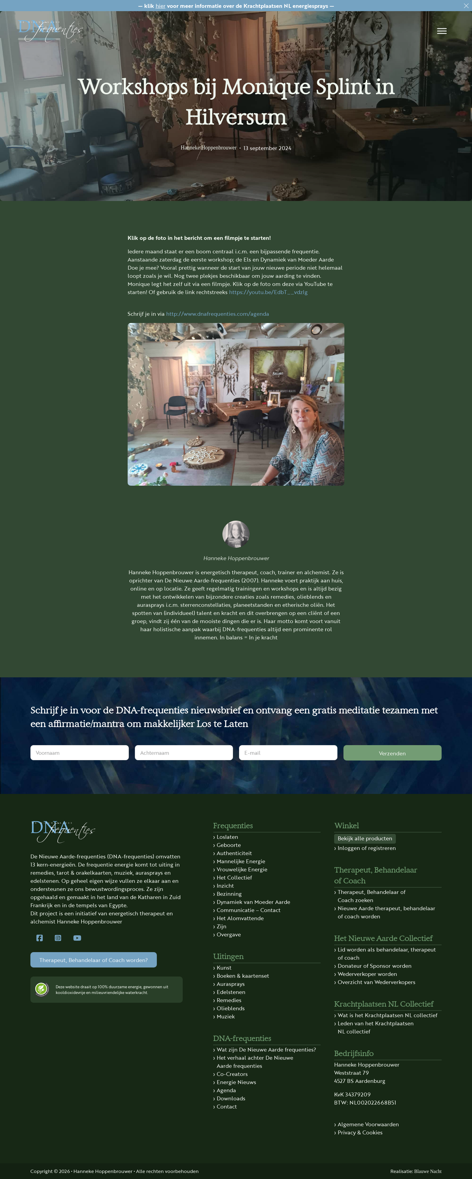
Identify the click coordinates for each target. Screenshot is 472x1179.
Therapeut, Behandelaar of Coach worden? (93, 959)
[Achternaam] (184, 752)
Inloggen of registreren (367, 847)
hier (161, 5)
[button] (442, 31)
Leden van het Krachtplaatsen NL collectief (376, 1027)
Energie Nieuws (236, 1081)
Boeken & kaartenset (243, 975)
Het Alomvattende (240, 917)
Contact (227, 1106)
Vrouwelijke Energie (242, 869)
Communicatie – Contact (249, 909)
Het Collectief (234, 877)
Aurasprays (231, 983)
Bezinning (229, 893)
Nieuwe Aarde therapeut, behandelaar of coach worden (386, 912)
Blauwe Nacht (428, 1171)
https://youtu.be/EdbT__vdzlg (268, 291)
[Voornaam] (79, 752)
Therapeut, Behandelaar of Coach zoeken (371, 895)
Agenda (226, 1089)
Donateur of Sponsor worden (374, 965)
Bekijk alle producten (365, 838)
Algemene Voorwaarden (368, 1123)
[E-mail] (288, 752)
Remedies (229, 999)
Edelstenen (231, 991)
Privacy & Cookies (360, 1132)
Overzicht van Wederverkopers (376, 981)
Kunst (224, 967)
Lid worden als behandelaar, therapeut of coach (387, 953)
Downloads (231, 1098)
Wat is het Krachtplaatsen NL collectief (387, 1014)
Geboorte (229, 844)
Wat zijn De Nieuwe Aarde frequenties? (266, 1049)
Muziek (226, 1016)
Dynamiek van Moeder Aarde (253, 901)
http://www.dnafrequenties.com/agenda (217, 313)
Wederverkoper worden (367, 973)
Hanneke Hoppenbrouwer (208, 148)
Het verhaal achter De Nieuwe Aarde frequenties (255, 1061)
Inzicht (225, 885)
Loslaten (227, 836)
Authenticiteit (234, 852)
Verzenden (392, 753)
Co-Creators (232, 1073)
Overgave (229, 934)
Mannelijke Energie (241, 860)
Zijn (221, 926)
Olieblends (231, 1007)
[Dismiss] (466, 5)
